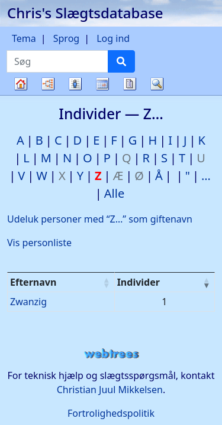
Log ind (113, 38)
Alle (114, 193)
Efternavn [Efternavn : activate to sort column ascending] (33, 282)
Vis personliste (39, 242)
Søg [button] (156, 84)
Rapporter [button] (129, 84)
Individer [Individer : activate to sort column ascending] (138, 282)
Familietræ (20, 94)
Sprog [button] (66, 38)
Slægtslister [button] (75, 84)
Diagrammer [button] (47, 84)
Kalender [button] (102, 84)
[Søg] (121, 61)
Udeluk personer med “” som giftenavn (99, 218)
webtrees (111, 354)
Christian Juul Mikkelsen (110, 389)
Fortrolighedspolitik (111, 413)
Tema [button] (24, 38)
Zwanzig (28, 301)
